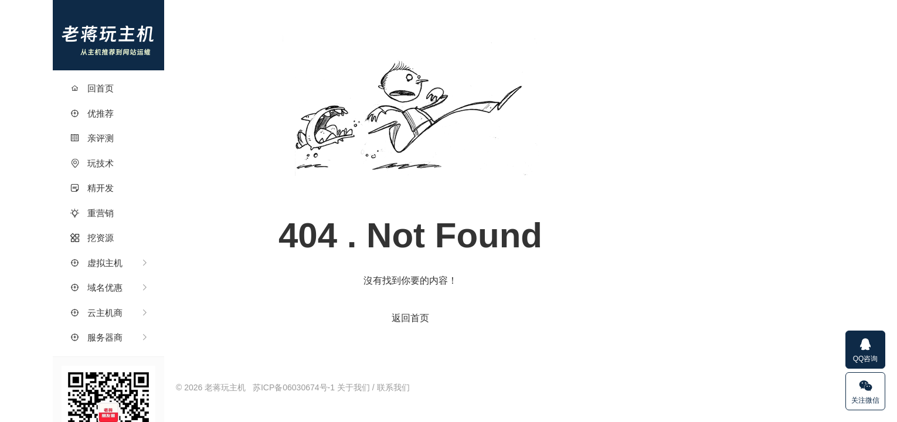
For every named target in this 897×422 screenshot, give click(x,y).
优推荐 (92, 113)
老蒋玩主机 (108, 35)
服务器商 (96, 337)
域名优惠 (96, 287)
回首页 (92, 88)
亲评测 (92, 138)
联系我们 (393, 387)
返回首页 (410, 318)
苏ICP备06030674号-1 (294, 387)
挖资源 (92, 238)
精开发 (92, 188)
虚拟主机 (96, 263)
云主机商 (96, 313)
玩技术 (92, 163)
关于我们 (353, 387)
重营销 (92, 213)
